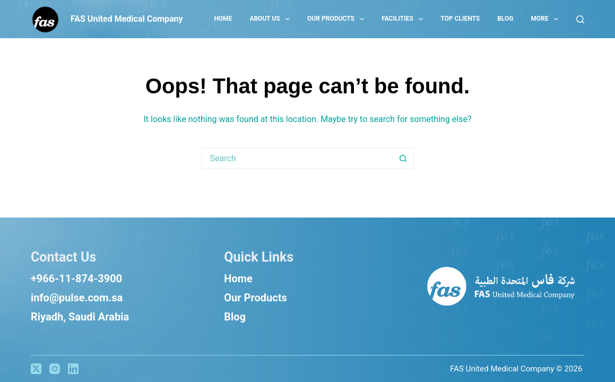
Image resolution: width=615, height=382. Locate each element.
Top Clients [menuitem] (460, 18)
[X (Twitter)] (36, 368)
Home (238, 278)
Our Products (255, 297)
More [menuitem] (546, 19)
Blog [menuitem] (505, 18)
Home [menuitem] (223, 18)
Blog (235, 316)
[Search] (580, 19)
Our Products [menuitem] (337, 19)
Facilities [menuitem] (404, 19)
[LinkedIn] (73, 368)
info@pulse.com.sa (77, 297)
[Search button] (403, 158)
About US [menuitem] (271, 19)
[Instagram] (54, 368)
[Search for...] (297, 158)
